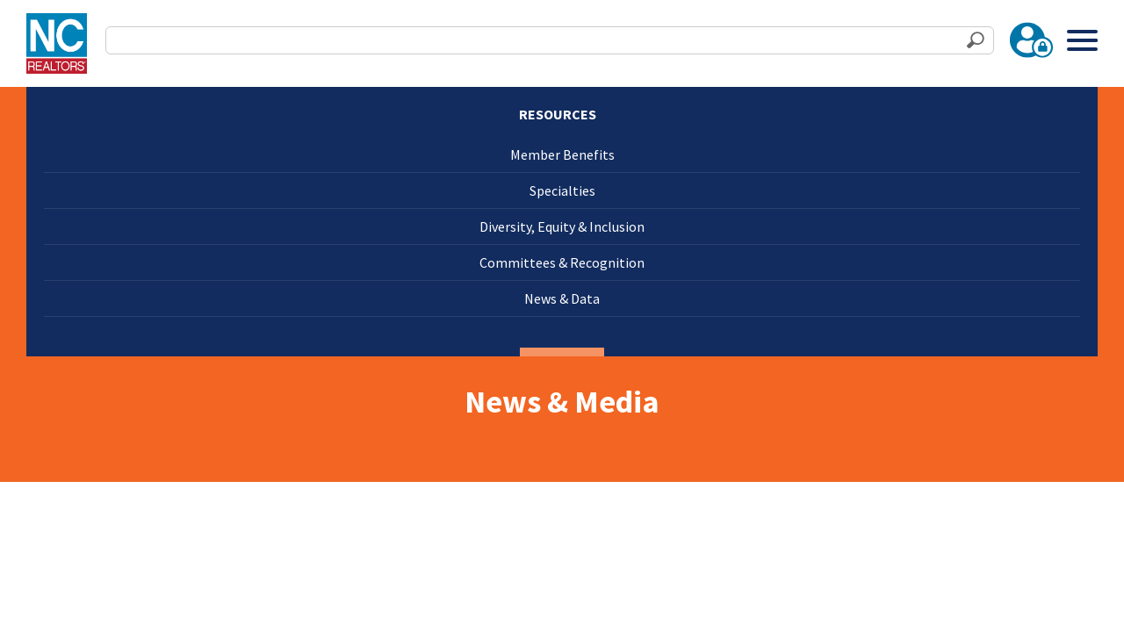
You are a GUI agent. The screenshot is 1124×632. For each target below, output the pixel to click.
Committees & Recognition (562, 262)
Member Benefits (562, 154)
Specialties (562, 190)
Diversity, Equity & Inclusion (562, 226)
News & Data (562, 298)
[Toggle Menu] (1082, 40)
